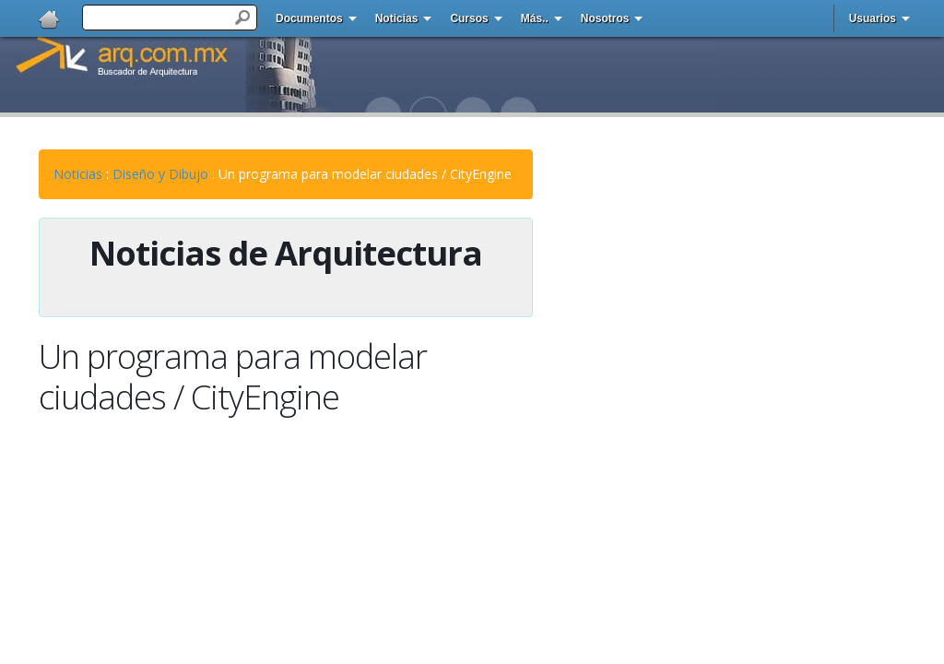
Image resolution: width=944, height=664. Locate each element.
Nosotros (605, 18)
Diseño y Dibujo (160, 174)
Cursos (469, 18)
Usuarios (872, 18)
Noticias (397, 18)
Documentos (309, 18)
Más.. (535, 18)
